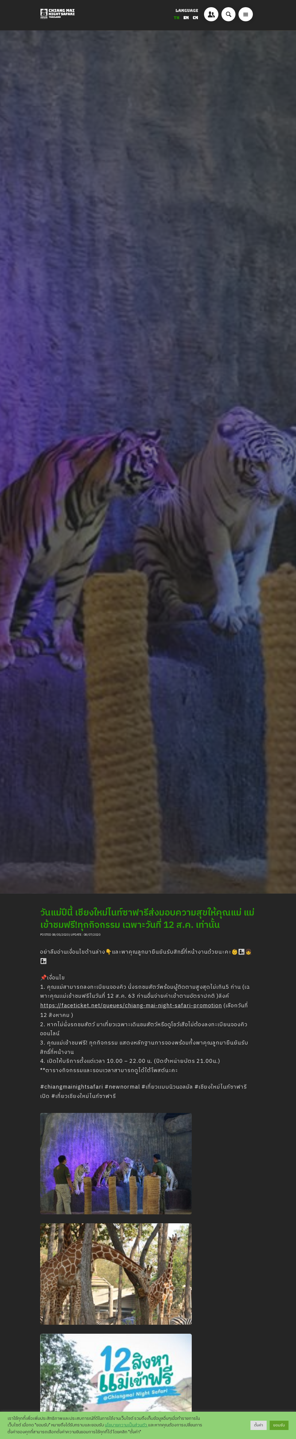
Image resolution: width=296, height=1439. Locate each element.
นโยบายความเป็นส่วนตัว (126, 1425)
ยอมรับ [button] (279, 1425)
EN (186, 17)
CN (195, 17)
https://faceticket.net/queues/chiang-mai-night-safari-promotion (131, 1005)
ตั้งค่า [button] (258, 1425)
